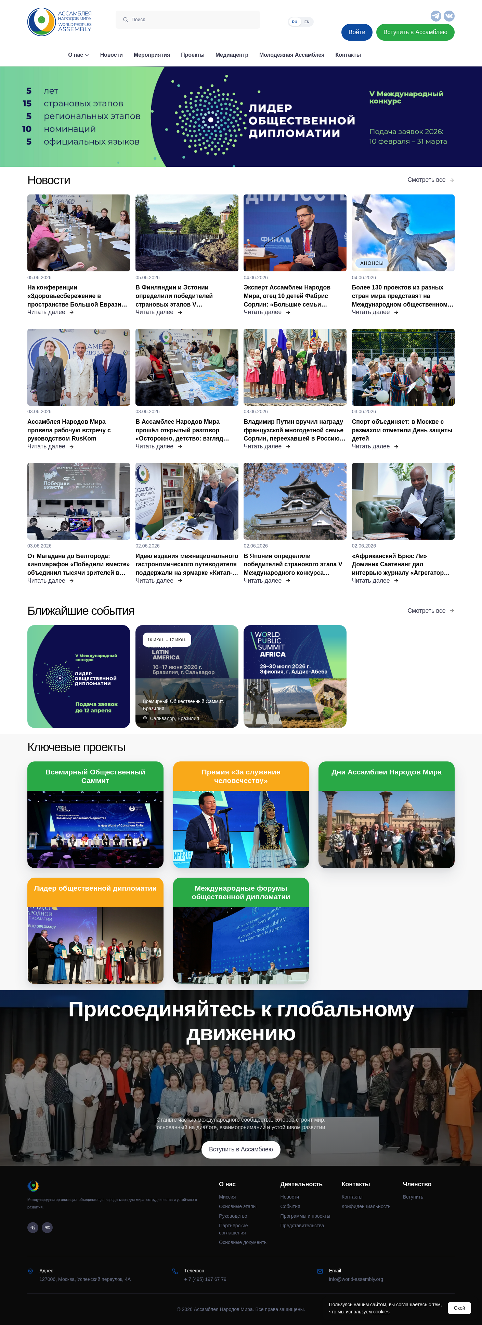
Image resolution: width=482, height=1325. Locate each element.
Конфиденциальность (366, 1206)
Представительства (302, 1225)
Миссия (227, 1197)
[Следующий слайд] (422, 116)
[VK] (449, 16)
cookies (381, 1311)
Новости (290, 1197)
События (290, 1206)
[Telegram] (436, 16)
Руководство (233, 1216)
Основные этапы (237, 1206)
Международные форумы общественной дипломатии (241, 892)
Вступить (413, 1197)
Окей (459, 1308)
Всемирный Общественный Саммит (95, 776)
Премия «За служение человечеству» (241, 776)
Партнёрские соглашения (233, 1229)
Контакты (352, 1197)
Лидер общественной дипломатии (95, 888)
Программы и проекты (305, 1216)
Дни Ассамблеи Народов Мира (386, 772)
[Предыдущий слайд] (60, 116)
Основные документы (243, 1242)
